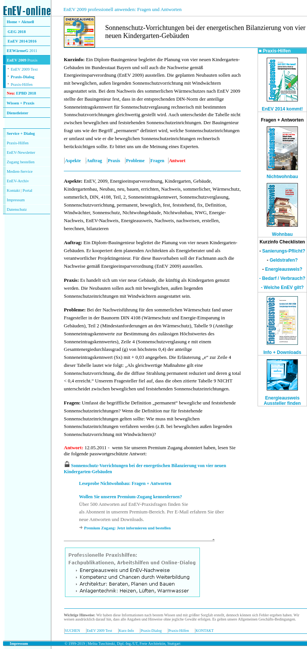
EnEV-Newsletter (21, 152)
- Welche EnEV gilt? (282, 287)
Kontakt (13, 190)
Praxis (114, 160)
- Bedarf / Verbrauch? (282, 278)
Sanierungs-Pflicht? (283, 251)
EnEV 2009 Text (99, 630)
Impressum (16, 200)
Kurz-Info (126, 630)
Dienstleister (17, 113)
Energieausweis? (283, 269)
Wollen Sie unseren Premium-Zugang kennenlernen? (130, 496)
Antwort (73, 447)
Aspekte (73, 160)
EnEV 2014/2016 (22, 41)
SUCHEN (72, 630)
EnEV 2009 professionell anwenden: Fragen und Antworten (122, 9)
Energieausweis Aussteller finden (282, 400)
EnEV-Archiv (18, 181)
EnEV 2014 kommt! (282, 109)
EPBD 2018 (26, 93)
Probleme (135, 160)
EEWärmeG (17, 51)
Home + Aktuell (20, 22)
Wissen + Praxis (21, 103)
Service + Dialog (21, 133)
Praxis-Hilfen (21, 84)
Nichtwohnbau (282, 176)
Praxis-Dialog (22, 77)
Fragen (157, 160)
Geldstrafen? (284, 260)
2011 (33, 51)
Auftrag (94, 160)
